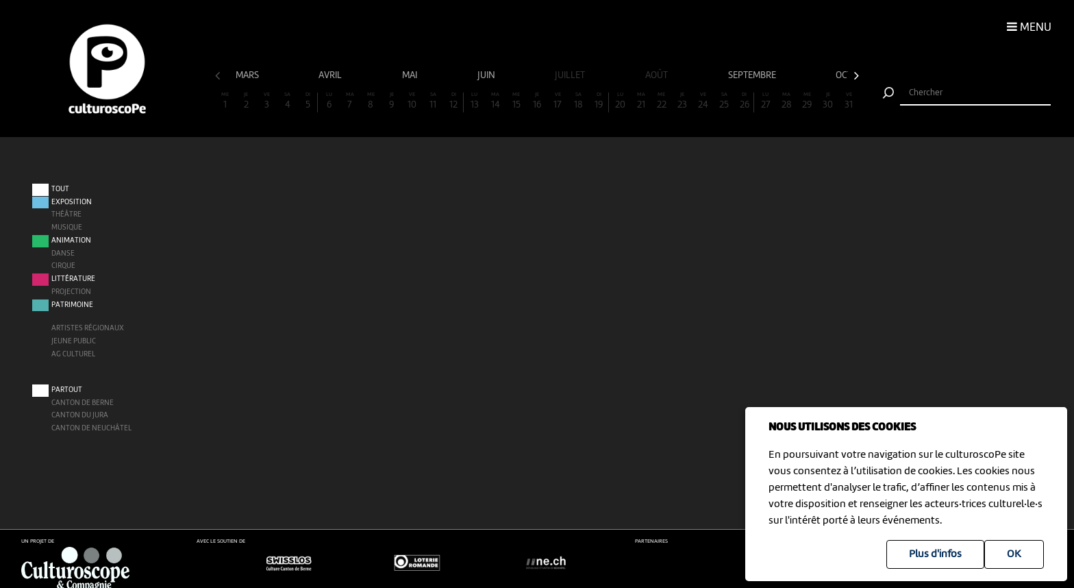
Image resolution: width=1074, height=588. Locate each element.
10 (412, 101)
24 (703, 101)
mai (410, 75)
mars (248, 75)
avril (331, 75)
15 (515, 101)
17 (557, 101)
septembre (753, 75)
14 (495, 101)
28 (786, 101)
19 (599, 101)
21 (641, 101)
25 (724, 101)
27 (765, 101)
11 (432, 101)
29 (806, 101)
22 (661, 101)
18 (578, 101)
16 (537, 101)
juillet (571, 75)
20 (619, 101)
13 (474, 101)
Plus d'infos (935, 554)
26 (744, 101)
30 (828, 101)
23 (682, 101)
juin (487, 75)
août (657, 75)
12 (453, 101)
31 (848, 101)
